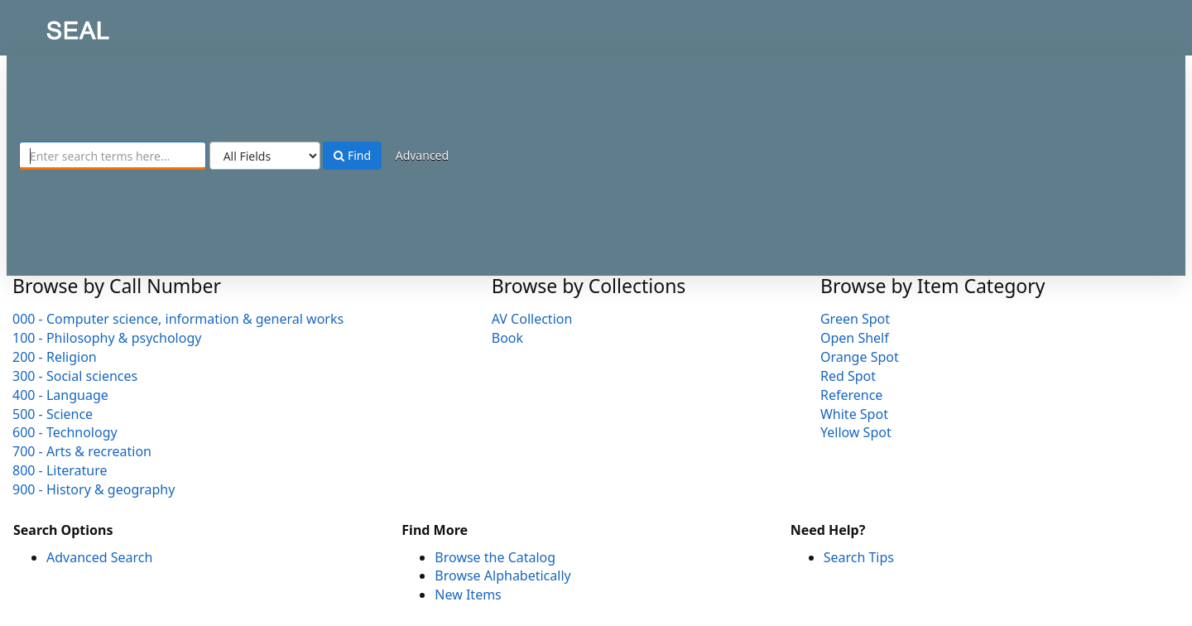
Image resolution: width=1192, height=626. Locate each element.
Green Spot (855, 319)
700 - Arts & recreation (81, 451)
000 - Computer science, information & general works (178, 319)
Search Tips (859, 557)
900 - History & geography (93, 489)
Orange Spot (859, 357)
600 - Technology (65, 432)
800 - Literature (59, 470)
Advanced (422, 155)
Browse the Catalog (495, 557)
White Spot (854, 414)
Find (352, 155)
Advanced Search (99, 557)
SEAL (45, 25)
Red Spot (848, 376)
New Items (468, 594)
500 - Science (52, 414)
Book (507, 338)
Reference (851, 395)
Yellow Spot (856, 432)
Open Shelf (854, 338)
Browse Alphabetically (502, 575)
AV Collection (532, 319)
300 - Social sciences (74, 376)
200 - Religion (54, 357)
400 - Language (60, 395)
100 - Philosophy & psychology (106, 338)
